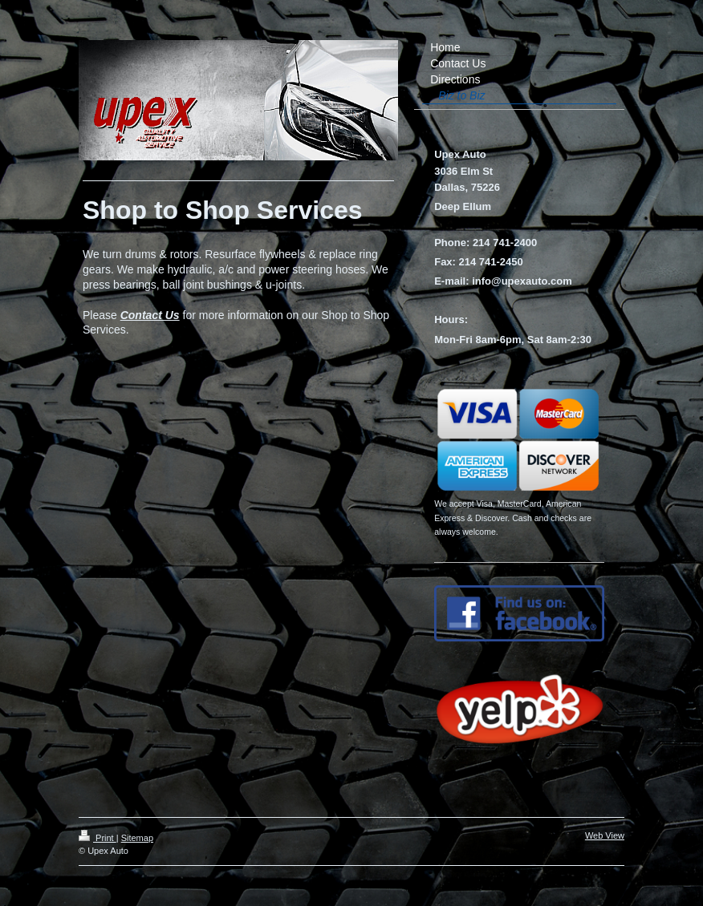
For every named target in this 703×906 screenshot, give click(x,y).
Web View (604, 835)
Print (97, 838)
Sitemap (137, 838)
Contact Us (150, 315)
